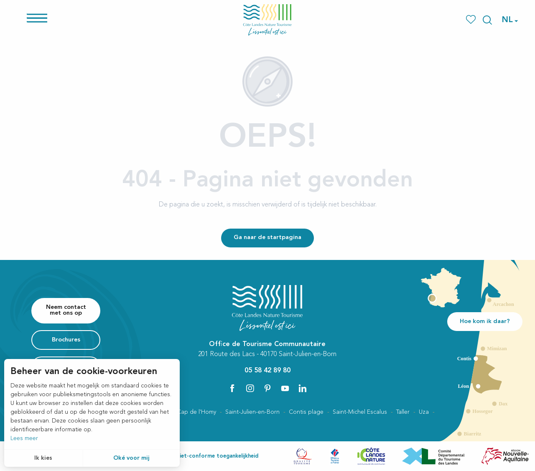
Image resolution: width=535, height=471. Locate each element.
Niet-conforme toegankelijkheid (217, 456)
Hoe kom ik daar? (485, 321)
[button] (487, 20)
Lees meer (24, 438)
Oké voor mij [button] (131, 458)
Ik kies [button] (43, 458)
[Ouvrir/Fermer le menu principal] (37, 22)
